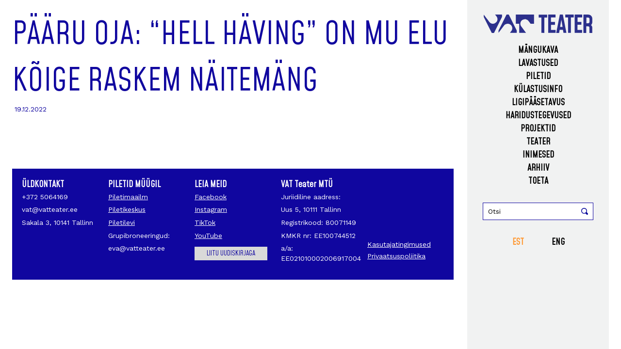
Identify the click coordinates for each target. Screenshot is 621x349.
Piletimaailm (128, 197)
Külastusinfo (538, 89)
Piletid (538, 76)
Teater (538, 142)
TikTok (205, 222)
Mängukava (538, 50)
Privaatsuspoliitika (396, 256)
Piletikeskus (127, 209)
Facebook (211, 197)
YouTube (208, 235)
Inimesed (538, 155)
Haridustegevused (538, 116)
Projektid (538, 129)
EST (518, 242)
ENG (558, 242)
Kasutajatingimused (399, 244)
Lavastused (538, 63)
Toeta (538, 181)
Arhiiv (538, 168)
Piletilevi (121, 222)
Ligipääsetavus (538, 102)
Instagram (211, 209)
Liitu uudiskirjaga (231, 253)
